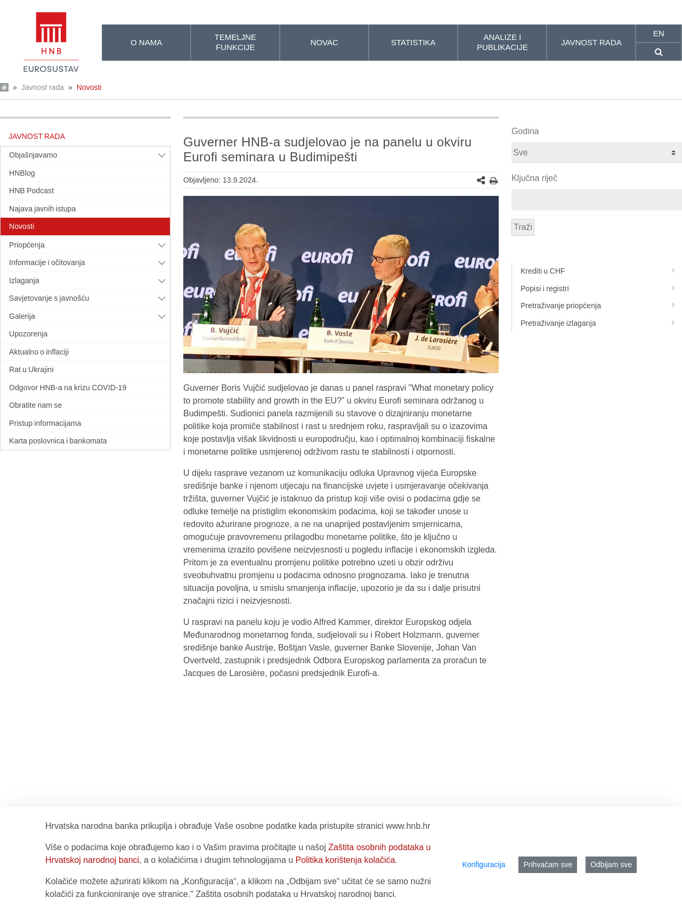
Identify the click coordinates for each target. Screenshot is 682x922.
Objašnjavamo (33, 155)
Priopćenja (27, 245)
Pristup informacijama (45, 423)
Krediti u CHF (601, 271)
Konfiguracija (483, 864)
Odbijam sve (611, 864)
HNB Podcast (31, 190)
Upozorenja (28, 334)
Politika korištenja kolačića (345, 860)
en (658, 33)
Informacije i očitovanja (47, 262)
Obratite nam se (35, 405)
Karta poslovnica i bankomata (58, 441)
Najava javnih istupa (42, 208)
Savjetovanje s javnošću (49, 298)
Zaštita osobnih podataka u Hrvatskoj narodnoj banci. (296, 894)
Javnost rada (42, 87)
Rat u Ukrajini (31, 369)
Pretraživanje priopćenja (601, 305)
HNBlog (22, 173)
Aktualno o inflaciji (39, 352)
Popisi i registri (601, 288)
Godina (525, 131)
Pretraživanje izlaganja (601, 323)
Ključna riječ (534, 178)
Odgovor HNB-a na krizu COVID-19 (67, 387)
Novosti (89, 87)
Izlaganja (24, 280)
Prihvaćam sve (547, 864)
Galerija (22, 316)
